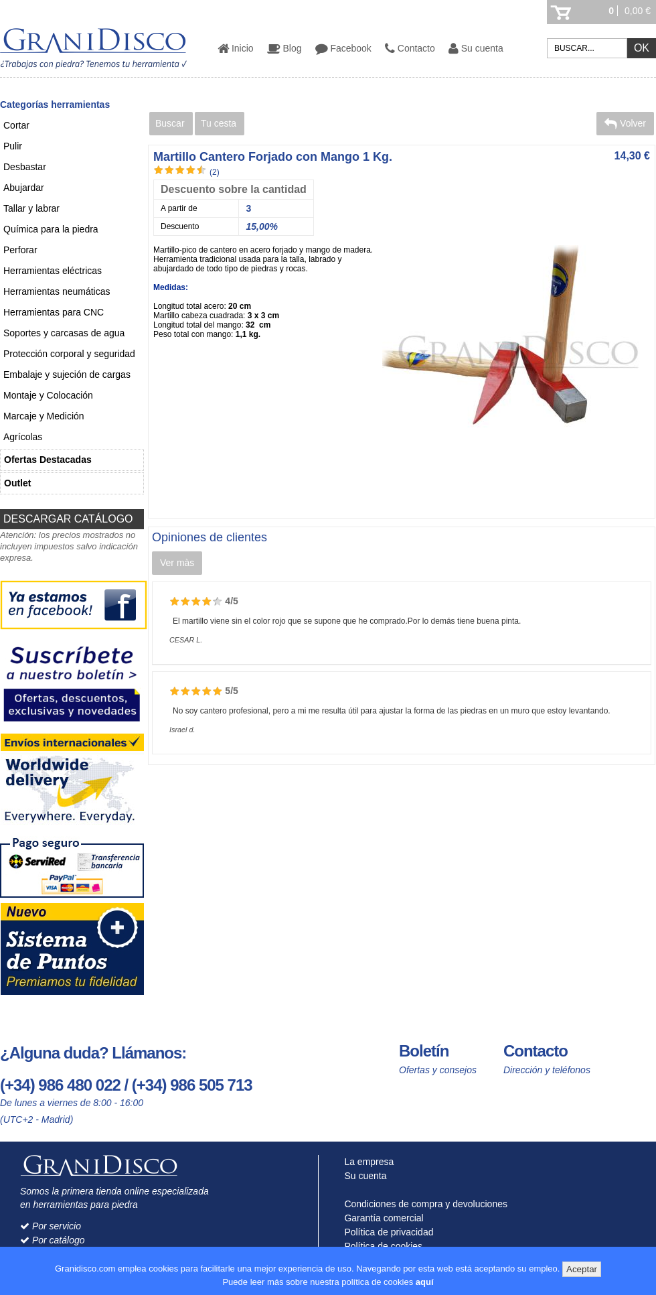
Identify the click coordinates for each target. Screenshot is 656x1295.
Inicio (236, 48)
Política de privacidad (386, 1232)
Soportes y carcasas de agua (64, 333)
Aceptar (581, 1269)
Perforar (20, 250)
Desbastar (24, 166)
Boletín (423, 1051)
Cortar (16, 125)
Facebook (343, 48)
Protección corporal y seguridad (69, 353)
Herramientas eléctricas (52, 270)
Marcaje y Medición (43, 416)
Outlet (17, 483)
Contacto (410, 48)
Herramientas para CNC (53, 312)
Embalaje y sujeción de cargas (67, 374)
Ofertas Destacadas (48, 459)
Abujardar (23, 187)
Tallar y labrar (31, 208)
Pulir (12, 146)
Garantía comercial (381, 1218)
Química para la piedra (50, 229)
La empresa (366, 1161)
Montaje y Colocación (48, 395)
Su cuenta (475, 48)
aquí (425, 1282)
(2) (215, 172)
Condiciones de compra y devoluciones (423, 1204)
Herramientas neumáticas (56, 291)
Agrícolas (22, 436)
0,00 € (638, 10)
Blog (284, 48)
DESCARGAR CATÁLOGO (68, 519)
